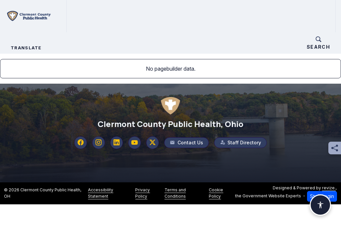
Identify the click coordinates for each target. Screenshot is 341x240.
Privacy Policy (142, 192)
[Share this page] (334, 148)
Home (75, 16)
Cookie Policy (216, 192)
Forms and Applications (182, 16)
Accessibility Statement (100, 192)
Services (129, 16)
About (96, 16)
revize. (329, 187)
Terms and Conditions (175, 192)
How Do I (227, 16)
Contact (262, 16)
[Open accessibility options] (320, 205)
